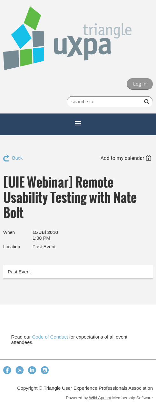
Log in (139, 83)
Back (17, 158)
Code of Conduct (50, 337)
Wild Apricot (100, 397)
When (9, 232)
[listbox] (126, 158)
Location (11, 246)
